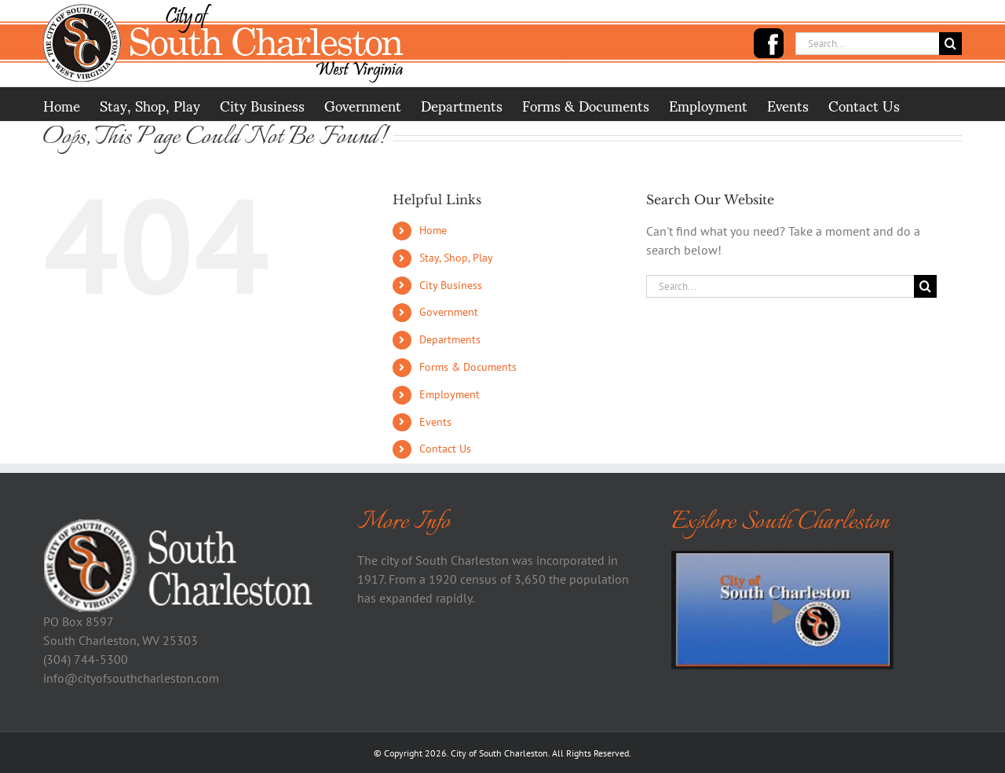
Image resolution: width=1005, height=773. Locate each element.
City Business (450, 285)
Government (448, 312)
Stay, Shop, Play (456, 258)
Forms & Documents (468, 367)
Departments (450, 339)
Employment (449, 394)
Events (435, 422)
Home (433, 230)
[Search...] (867, 43)
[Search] (950, 43)
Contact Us (445, 448)
